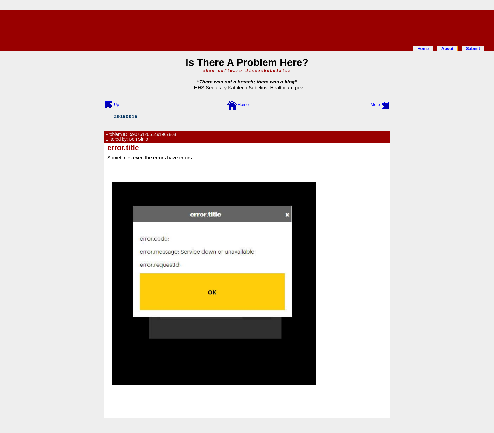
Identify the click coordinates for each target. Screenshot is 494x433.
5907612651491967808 (153, 134)
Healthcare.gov (286, 87)
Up (116, 104)
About (447, 48)
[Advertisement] (247, 26)
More (375, 104)
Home (423, 48)
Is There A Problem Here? (247, 62)
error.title (123, 148)
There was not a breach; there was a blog (247, 81)
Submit (473, 48)
